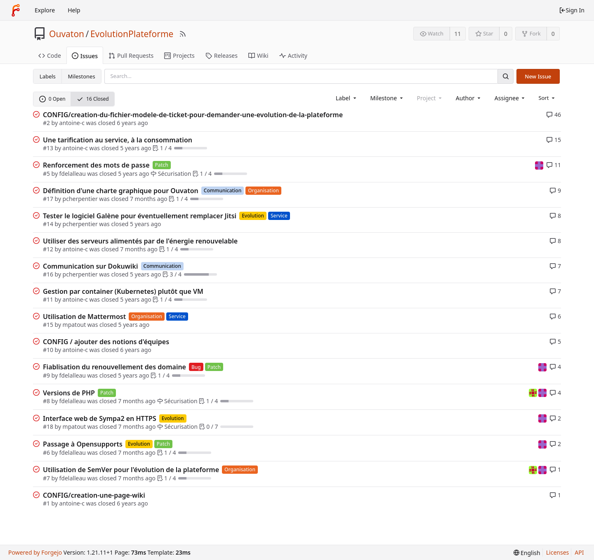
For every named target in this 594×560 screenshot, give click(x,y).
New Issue (538, 76)
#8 (46, 401)
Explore (45, 10)
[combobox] (346, 98)
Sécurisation (171, 173)
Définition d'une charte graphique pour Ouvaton (120, 191)
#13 (48, 148)
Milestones (81, 76)
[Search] (505, 76)
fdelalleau (72, 173)
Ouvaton (66, 34)
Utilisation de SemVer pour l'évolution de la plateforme (131, 469)
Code (49, 55)
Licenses (557, 552)
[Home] (15, 10)
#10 (48, 350)
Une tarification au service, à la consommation (117, 140)
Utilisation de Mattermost (84, 316)
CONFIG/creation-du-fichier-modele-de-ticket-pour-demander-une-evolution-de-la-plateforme (193, 115)
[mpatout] (539, 165)
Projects (179, 55)
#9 (46, 375)
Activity (293, 55)
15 (553, 140)
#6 (46, 452)
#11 (48, 299)
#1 (46, 503)
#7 (46, 478)
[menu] (547, 98)
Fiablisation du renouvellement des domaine (114, 367)
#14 (48, 224)
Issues (85, 56)
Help (74, 10)
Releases (221, 55)
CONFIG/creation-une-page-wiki (94, 495)
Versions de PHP (69, 393)
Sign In (572, 10)
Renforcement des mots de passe (96, 165)
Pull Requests (130, 55)
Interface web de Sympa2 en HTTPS (99, 418)
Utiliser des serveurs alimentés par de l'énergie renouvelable (140, 241)
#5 (46, 173)
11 (457, 34)
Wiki (258, 55)
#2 (46, 123)
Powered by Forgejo (35, 552)
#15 (48, 324)
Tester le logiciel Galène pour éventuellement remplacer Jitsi (139, 216)
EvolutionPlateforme (132, 34)
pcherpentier (80, 199)
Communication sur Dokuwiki (90, 266)
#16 (48, 274)
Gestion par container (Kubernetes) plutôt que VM (123, 291)
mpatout (74, 324)
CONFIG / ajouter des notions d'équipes (106, 342)
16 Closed (93, 98)
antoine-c (72, 123)
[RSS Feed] (182, 34)
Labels (48, 76)
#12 (48, 249)
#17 (48, 199)
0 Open (52, 98)
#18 (48, 426)
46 (553, 114)
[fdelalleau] (534, 392)
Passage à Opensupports (83, 444)
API (579, 552)
